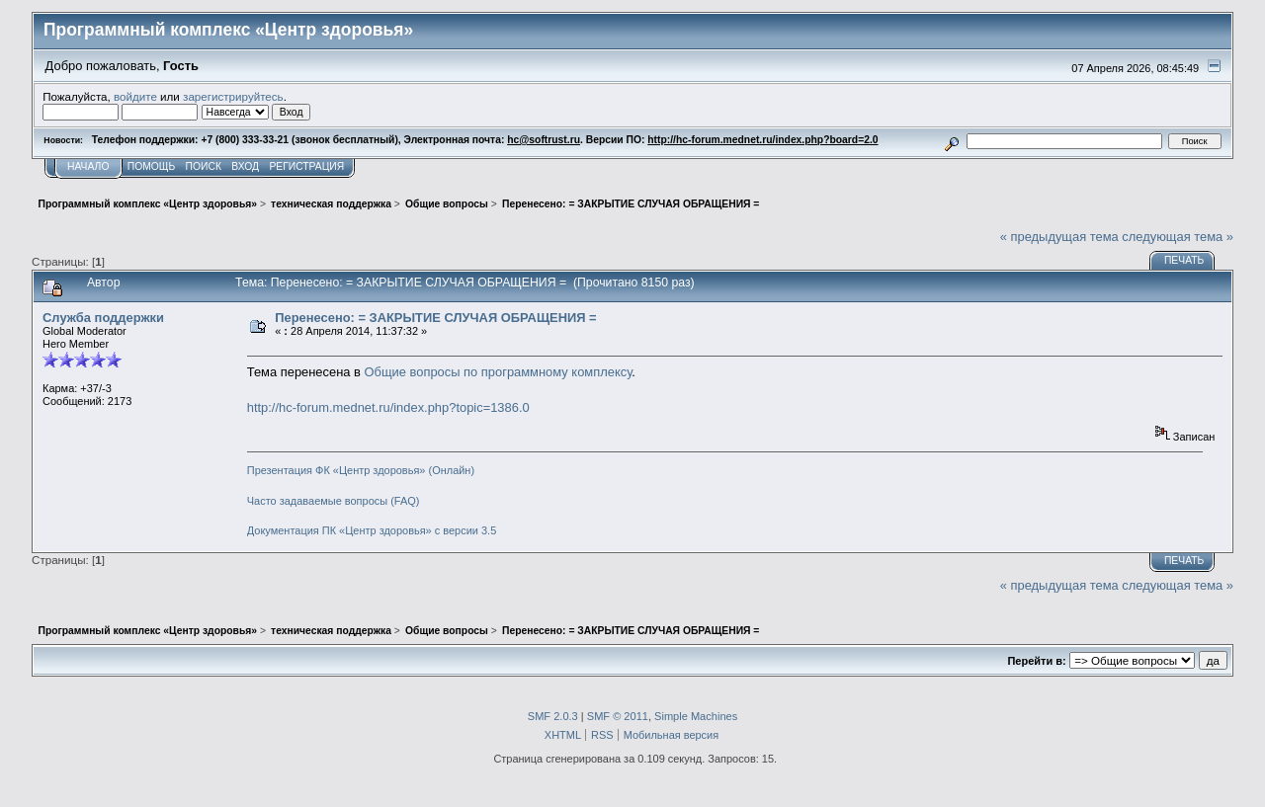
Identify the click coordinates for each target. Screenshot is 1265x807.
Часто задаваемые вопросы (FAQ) (333, 501)
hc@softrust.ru (543, 139)
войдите (135, 96)
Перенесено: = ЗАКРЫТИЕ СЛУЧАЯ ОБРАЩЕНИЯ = (435, 317)
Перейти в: (1036, 661)
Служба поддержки (103, 317)
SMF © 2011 (617, 716)
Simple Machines (695, 716)
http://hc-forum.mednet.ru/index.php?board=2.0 (762, 139)
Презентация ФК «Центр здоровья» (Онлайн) (360, 470)
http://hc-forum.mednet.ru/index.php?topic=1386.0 (388, 407)
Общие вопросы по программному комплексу (498, 371)
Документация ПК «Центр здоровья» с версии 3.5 (372, 530)
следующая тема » (1177, 236)
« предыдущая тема (1059, 236)
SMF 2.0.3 (553, 716)
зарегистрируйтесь (233, 96)
